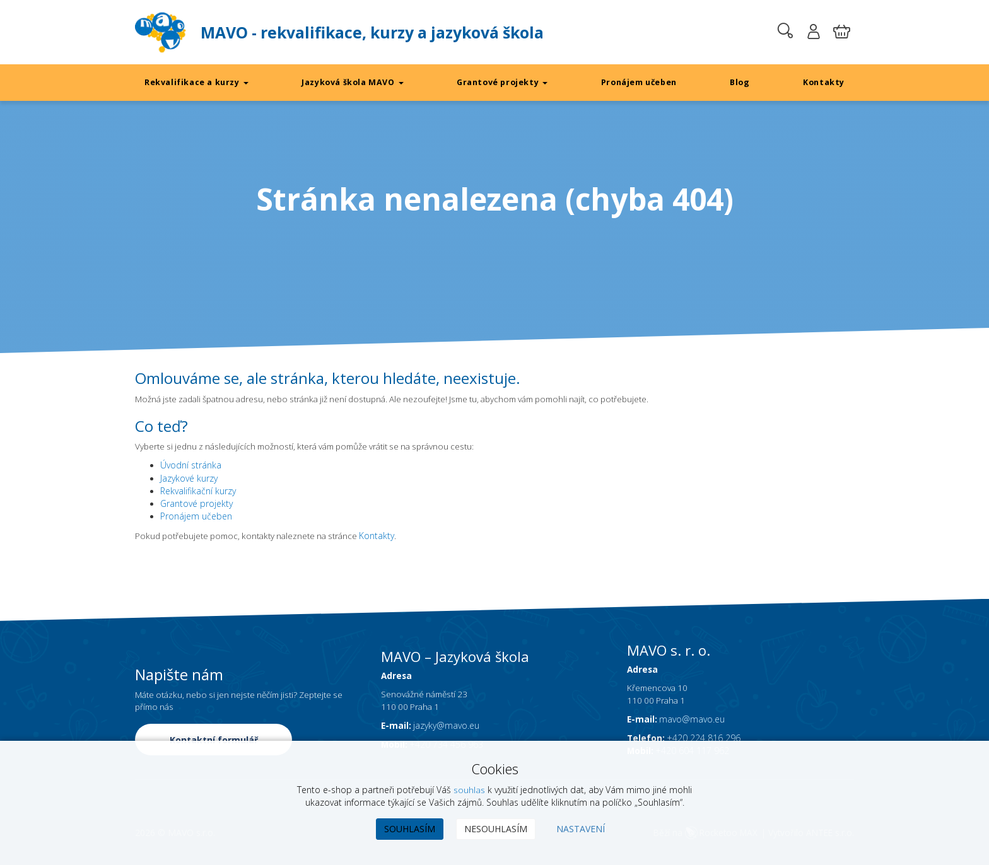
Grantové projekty (502, 82)
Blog (740, 82)
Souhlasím (409, 829)
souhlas (469, 790)
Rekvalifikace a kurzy (196, 82)
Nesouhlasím (495, 829)
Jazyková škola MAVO (352, 82)
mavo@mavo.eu (693, 734)
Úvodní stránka (190, 467)
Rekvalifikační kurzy (198, 492)
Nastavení (580, 829)
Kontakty (823, 82)
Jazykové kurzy (189, 479)
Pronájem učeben (639, 82)
